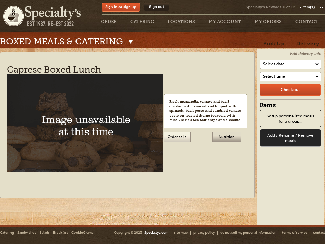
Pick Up (273, 43)
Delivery (307, 43)
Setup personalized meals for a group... (290, 119)
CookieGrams (82, 233)
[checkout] (290, 90)
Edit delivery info (305, 53)
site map (181, 233)
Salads (45, 233)
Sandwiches (26, 233)
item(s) (311, 7)
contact (319, 233)
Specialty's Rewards (264, 7)
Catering (7, 233)
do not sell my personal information (248, 233)
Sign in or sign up (120, 7)
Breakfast (60, 233)
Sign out (156, 7)
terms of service (294, 233)
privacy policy (204, 233)
